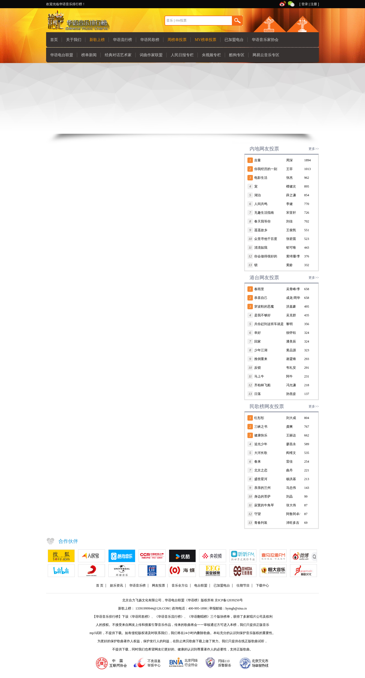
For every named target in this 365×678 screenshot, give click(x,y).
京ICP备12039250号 (229, 600)
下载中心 (262, 585)
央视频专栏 (211, 55)
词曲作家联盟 (151, 55)
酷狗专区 (236, 55)
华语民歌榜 (149, 40)
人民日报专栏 (182, 55)
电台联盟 (200, 585)
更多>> (314, 149)
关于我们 (73, 40)
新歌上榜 (97, 40)
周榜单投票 (177, 40)
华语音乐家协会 (265, 40)
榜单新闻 (89, 55)
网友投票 (158, 585)
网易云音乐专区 (266, 55)
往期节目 (243, 585)
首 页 (99, 585)
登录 (304, 4)
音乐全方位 (180, 585)
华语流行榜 (122, 40)
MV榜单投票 (205, 40)
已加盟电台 (234, 40)
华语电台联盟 (61, 55)
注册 (313, 4)
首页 (54, 40)
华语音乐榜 (137, 585)
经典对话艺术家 (118, 55)
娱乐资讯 (116, 585)
